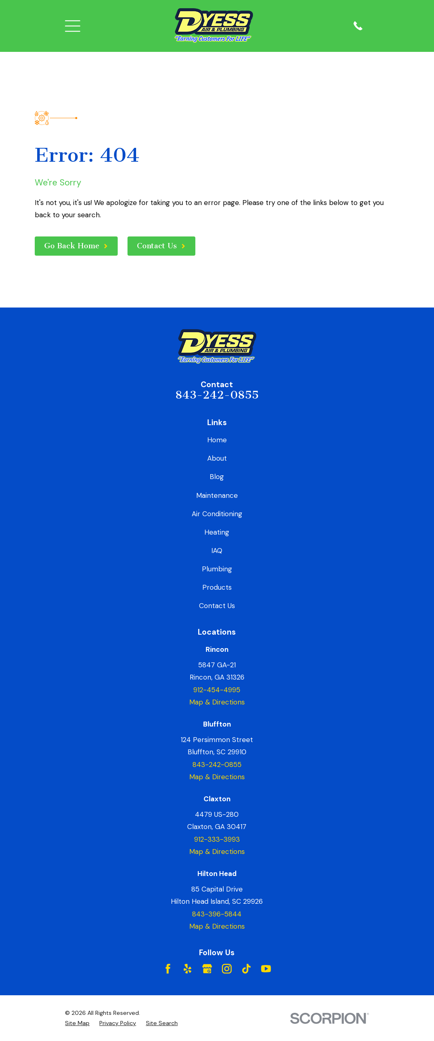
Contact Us (217, 605)
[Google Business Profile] (207, 969)
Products (217, 587)
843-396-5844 (217, 913)
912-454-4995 (216, 689)
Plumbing (217, 568)
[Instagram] (227, 969)
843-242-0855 (217, 394)
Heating (216, 532)
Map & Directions (217, 702)
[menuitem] (77, 1023)
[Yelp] (187, 969)
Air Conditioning (217, 513)
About (217, 458)
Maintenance (217, 495)
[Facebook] (168, 969)
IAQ (216, 550)
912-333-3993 (217, 839)
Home (217, 439)
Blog (217, 476)
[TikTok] (246, 969)
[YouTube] (266, 969)
